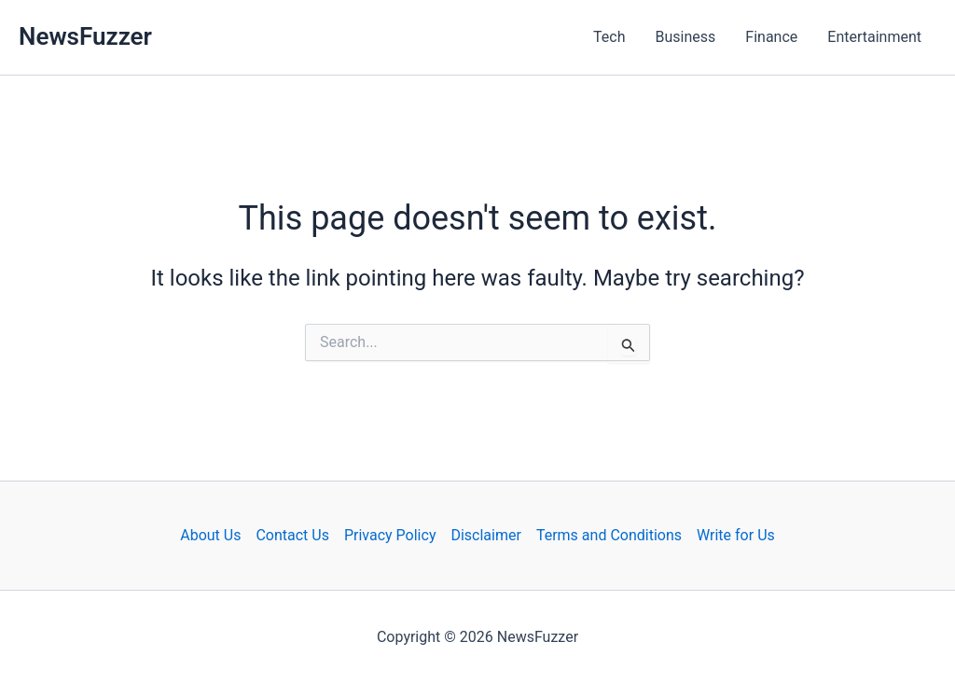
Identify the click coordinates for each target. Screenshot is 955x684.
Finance (771, 37)
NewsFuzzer (85, 36)
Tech (609, 37)
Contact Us (292, 535)
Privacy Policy (390, 535)
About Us (210, 535)
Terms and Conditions (609, 535)
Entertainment (874, 37)
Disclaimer (485, 535)
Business (686, 37)
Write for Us (736, 535)
